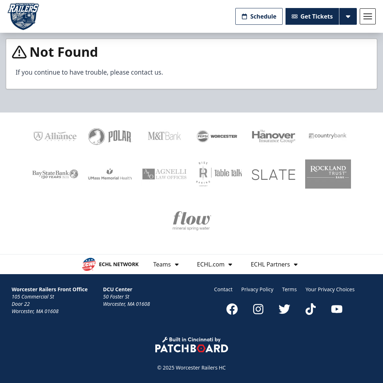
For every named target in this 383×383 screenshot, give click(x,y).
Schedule (259, 16)
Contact (223, 289)
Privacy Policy (257, 289)
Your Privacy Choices (330, 289)
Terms (289, 289)
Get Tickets (312, 16)
